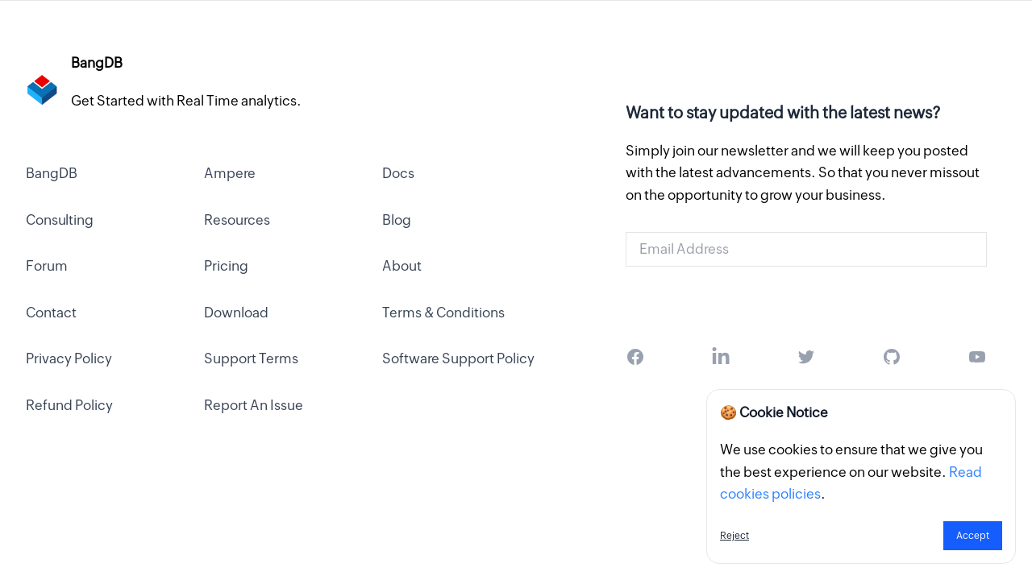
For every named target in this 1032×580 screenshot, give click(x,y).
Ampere (230, 173)
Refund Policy (69, 405)
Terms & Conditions (443, 312)
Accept (972, 535)
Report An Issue (253, 405)
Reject (734, 535)
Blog (396, 220)
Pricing (226, 266)
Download (236, 312)
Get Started (806, 300)
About (402, 266)
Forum (47, 266)
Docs (398, 173)
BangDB (51, 173)
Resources (237, 220)
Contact (51, 312)
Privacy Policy (69, 358)
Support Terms (251, 358)
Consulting (60, 220)
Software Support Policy (458, 358)
